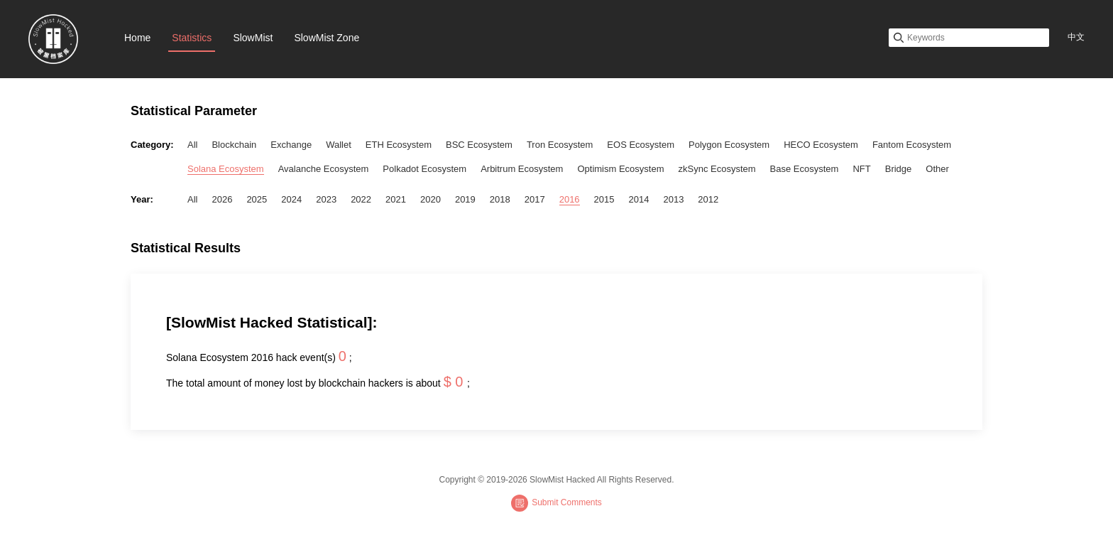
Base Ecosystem (804, 168)
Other (937, 168)
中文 (1076, 37)
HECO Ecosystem (821, 144)
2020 (430, 199)
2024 (291, 199)
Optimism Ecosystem (620, 168)
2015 (604, 199)
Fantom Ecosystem (911, 144)
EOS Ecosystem (640, 144)
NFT (861, 168)
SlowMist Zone (326, 37)
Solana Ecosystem (225, 168)
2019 (465, 199)
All (192, 144)
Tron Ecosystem (560, 144)
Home (137, 37)
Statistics (192, 37)
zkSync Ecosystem (717, 168)
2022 (361, 199)
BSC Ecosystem (479, 144)
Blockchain (234, 144)
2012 (708, 199)
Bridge (898, 168)
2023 (326, 199)
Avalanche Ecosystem (323, 168)
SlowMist (253, 37)
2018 (500, 199)
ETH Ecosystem (399, 144)
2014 (639, 199)
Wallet (338, 144)
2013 (673, 199)
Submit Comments (556, 503)
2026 (222, 199)
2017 (535, 199)
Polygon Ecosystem (729, 144)
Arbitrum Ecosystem (522, 168)
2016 (569, 199)
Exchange (291, 144)
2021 (395, 199)
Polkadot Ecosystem (424, 168)
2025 (256, 199)
